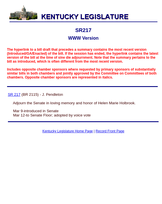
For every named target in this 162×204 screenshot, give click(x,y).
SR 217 (14, 94)
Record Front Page (110, 131)
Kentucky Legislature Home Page (67, 131)
